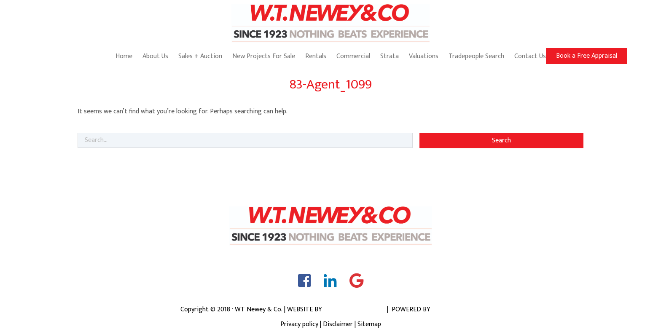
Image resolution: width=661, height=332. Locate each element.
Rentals (315, 56)
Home (124, 56)
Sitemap (369, 324)
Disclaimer (338, 324)
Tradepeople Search (476, 56)
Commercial (353, 56)
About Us (155, 56)
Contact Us (530, 56)
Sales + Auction (200, 56)
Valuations (423, 56)
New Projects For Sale (263, 56)
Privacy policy (299, 324)
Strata (389, 56)
